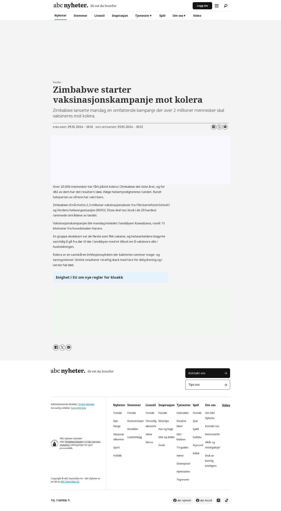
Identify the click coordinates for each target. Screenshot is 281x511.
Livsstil (99, 16)
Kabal (196, 453)
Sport (116, 447)
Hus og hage (165, 429)
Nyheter (60, 15)
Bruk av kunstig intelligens (211, 461)
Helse (149, 434)
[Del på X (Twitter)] (219, 127)
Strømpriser (183, 463)
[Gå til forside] (85, 5)
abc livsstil (206, 500)
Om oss (178, 16)
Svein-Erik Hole (78, 408)
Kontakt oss (196, 373)
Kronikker (132, 429)
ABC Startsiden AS (70, 481)
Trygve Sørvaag (86, 404)
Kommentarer (135, 421)
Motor (149, 442)
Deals (161, 445)
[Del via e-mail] (225, 127)
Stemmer (80, 16)
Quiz (195, 421)
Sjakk (196, 429)
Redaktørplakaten (74, 441)
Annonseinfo (212, 434)
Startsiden (183, 413)
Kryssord (198, 445)
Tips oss (194, 384)
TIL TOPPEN (59, 500)
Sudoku (197, 437)
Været (180, 455)
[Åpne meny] (216, 5)
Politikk (117, 455)
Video (197, 16)
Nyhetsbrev (183, 471)
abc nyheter (184, 500)
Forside (117, 413)
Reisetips (163, 421)
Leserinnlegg (134, 437)
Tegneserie (183, 479)
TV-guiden (182, 447)
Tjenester (142, 16)
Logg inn (202, 5)
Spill (162, 16)
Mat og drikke (166, 437)
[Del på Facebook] (213, 127)
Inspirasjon (120, 16)
